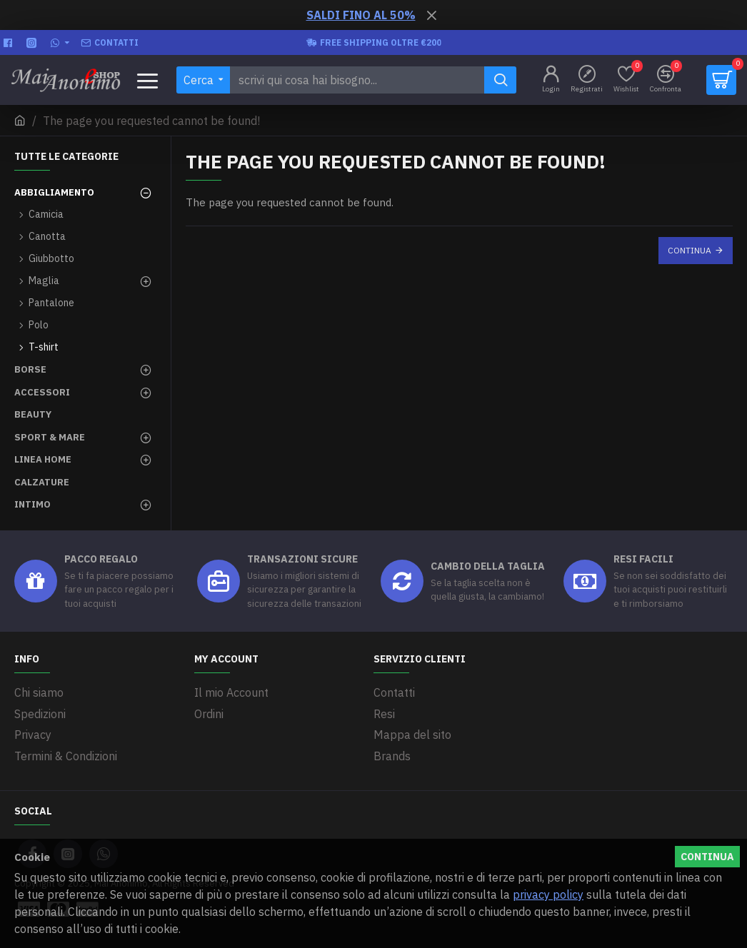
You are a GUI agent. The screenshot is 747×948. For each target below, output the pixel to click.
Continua (689, 250)
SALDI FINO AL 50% (361, 15)
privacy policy (548, 894)
